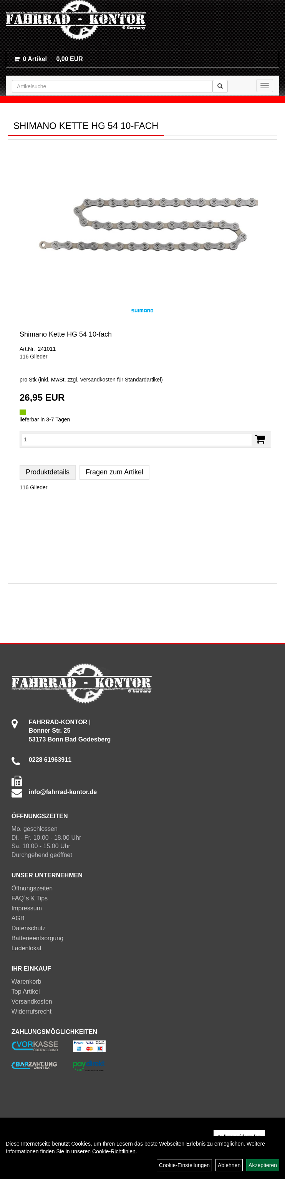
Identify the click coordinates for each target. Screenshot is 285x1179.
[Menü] (264, 85)
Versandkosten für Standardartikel (120, 379)
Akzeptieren (263, 1165)
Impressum (27, 908)
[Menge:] (137, 439)
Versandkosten (32, 1001)
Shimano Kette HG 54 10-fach (66, 334)
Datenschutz (29, 928)
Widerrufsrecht (31, 1011)
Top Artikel (26, 991)
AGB (18, 918)
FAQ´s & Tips (30, 898)
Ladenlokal (26, 948)
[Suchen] (220, 86)
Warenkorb (26, 981)
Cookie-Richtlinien (114, 1151)
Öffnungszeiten (32, 888)
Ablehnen (229, 1165)
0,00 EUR (48, 59)
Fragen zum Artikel (114, 472)
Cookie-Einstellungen (184, 1165)
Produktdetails (48, 472)
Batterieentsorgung (37, 938)
